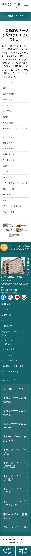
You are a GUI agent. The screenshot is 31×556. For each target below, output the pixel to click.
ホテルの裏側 (8, 212)
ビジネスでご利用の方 (12, 206)
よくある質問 (8, 149)
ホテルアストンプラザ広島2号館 (15, 503)
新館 (5, 166)
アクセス (7, 105)
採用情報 (6, 366)
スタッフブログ (9, 137)
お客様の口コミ (9, 200)
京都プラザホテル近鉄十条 (15, 412)
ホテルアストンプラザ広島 (15, 490)
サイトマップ (8, 160)
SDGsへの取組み (10, 360)
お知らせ (6, 117)
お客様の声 (7, 143)
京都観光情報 (8, 123)
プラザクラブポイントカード (15, 183)
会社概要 (20, 366)
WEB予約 (7, 111)
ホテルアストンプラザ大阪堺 (15, 477)
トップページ (8, 82)
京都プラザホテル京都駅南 (15, 399)
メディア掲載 (8, 349)
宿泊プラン (7, 177)
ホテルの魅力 (8, 100)
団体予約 (6, 195)
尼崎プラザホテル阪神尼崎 (15, 425)
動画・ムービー (9, 189)
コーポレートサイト (15, 388)
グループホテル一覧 (15, 527)
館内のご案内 (8, 94)
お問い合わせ (8, 154)
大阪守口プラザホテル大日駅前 (15, 438)
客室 (5, 88)
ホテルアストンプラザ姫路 (15, 451)
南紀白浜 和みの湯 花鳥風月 (15, 516)
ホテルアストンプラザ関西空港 (15, 464)
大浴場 (5, 172)
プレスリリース (9, 355)
